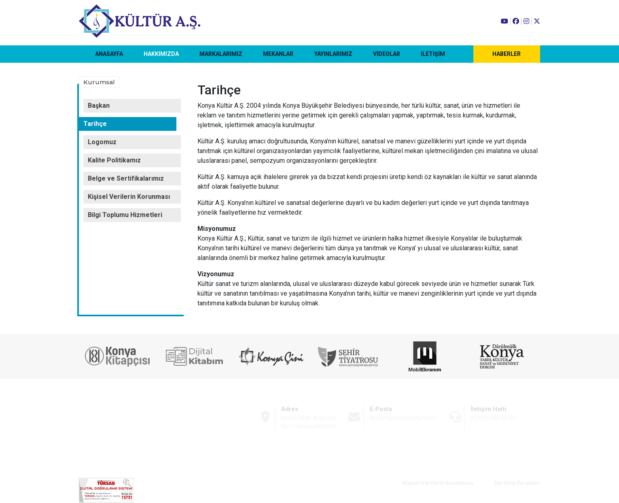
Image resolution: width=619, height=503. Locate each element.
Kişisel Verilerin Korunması (129, 196)
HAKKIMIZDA (161, 54)
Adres (289, 409)
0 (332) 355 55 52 (493, 418)
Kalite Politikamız (114, 160)
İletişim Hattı (489, 409)
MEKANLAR (278, 54)
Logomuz (102, 142)
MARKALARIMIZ (220, 54)
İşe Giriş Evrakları (517, 483)
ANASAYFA (109, 54)
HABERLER (506, 54)
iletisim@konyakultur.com (402, 418)
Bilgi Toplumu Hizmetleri (125, 215)
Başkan (99, 105)
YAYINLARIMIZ (333, 54)
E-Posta (381, 409)
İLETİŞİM (433, 54)
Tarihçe (95, 124)
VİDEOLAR (386, 54)
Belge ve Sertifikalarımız (126, 178)
